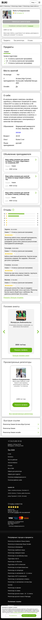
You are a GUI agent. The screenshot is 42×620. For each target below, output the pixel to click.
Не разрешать (13, 615)
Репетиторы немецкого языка (16, 553)
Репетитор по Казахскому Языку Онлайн (19, 544)
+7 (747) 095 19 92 (15, 441)
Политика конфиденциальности (17, 477)
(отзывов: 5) (20, 13)
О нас (9, 454)
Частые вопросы (12, 462)
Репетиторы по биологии (15, 561)
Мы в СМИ (11, 468)
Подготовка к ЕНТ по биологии (16, 564)
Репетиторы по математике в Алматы (18, 579)
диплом (18, 132)
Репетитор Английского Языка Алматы (19, 541)
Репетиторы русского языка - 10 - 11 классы (20, 593)
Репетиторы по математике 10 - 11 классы (20, 573)
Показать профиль (21, 350)
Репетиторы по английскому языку (18, 555)
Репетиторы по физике (14, 587)
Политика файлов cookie (15, 480)
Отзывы (10, 465)
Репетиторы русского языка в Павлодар (19, 596)
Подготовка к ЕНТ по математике (17, 576)
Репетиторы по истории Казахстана (18, 567)
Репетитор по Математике (15, 547)
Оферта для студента (14, 474)
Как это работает (13, 459)
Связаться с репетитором (21, 21)
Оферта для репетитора (15, 471)
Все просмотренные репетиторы (21, 414)
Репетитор (11, 605)
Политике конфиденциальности (19, 612)
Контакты (10, 456)
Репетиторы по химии (14, 590)
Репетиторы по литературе (15, 570)
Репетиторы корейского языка (16, 550)
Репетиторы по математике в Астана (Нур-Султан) (20, 583)
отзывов (16, 512)
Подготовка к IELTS (13, 558)
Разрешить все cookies (29, 615)
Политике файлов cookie (32, 612)
